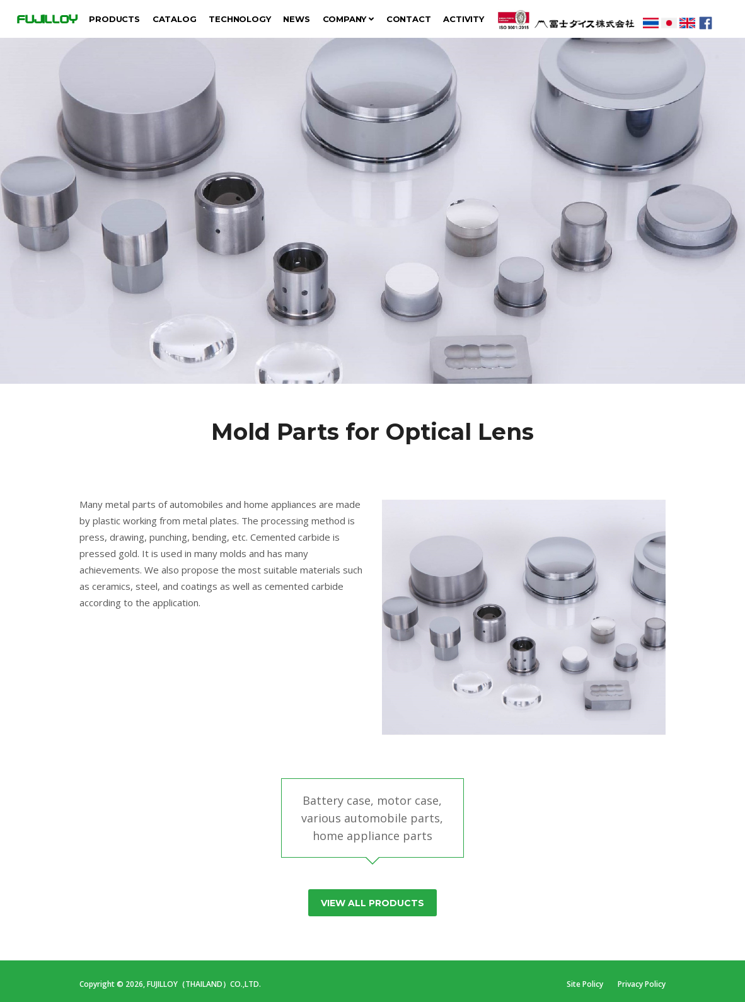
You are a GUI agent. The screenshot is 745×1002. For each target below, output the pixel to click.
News (296, 19)
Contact (408, 19)
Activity (463, 19)
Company (348, 19)
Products (114, 19)
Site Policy (586, 984)
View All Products (372, 903)
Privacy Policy (642, 984)
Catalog (175, 19)
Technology (239, 19)
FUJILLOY (46, 19)
